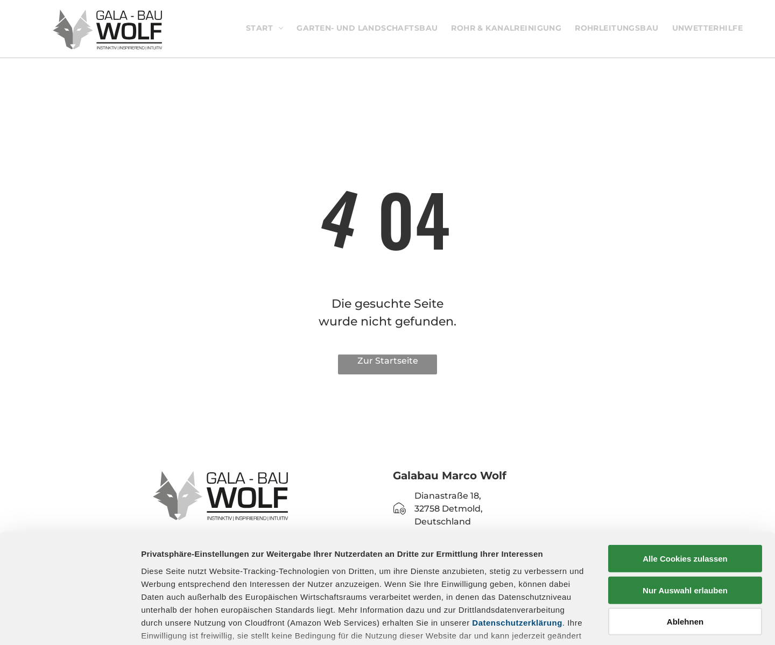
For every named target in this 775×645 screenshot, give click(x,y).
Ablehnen (685, 542)
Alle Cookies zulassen (685, 479)
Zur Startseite (387, 361)
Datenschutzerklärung (517, 543)
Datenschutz (219, 581)
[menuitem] (268, 28)
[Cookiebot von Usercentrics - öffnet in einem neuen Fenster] (70, 624)
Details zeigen (572, 623)
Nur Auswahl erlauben (685, 510)
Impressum (164, 581)
